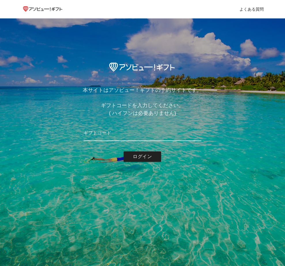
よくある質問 (251, 9)
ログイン (142, 156)
